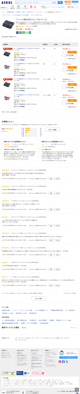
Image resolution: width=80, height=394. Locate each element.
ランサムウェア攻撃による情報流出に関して (22, 364)
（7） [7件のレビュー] (22, 68)
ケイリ (12, 276)
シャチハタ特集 (69, 384)
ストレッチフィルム (22, 339)
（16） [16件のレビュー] (22, 52)
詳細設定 (54, 2)
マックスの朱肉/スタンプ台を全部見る (21, 15)
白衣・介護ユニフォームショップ (9, 385)
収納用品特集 (61, 384)
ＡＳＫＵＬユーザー (18, 144)
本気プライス (8, 49)
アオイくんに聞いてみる (68, 357)
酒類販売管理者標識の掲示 (36, 364)
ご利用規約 (34, 353)
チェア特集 (22, 382)
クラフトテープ (37, 338)
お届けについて (5, 353)
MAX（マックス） (39, 15)
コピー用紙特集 (6, 380)
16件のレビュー (5, 131)
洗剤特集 (54, 382)
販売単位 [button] (47, 44)
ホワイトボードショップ (56, 380)
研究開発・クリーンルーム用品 (63, 320)
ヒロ (12, 262)
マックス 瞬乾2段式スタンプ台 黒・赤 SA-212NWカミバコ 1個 (27, 64)
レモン (12, 200)
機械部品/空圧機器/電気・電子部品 (10, 323)
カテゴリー (4, 7)
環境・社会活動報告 (21, 355)
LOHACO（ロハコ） (49, 352)
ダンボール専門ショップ (8, 384)
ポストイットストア (22, 385)
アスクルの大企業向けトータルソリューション (50, 365)
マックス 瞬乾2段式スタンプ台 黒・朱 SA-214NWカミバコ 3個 (27, 79)
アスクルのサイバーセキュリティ (22, 361)
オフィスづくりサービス (33, 385)
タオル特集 (66, 382)
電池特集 (30, 380)
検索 (60, 2)
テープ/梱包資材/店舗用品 (8, 320)
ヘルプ (75, 4)
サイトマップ (34, 352)
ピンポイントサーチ (44, 385)
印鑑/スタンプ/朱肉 (21, 12)
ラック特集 (28, 382)
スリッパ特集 (60, 382)
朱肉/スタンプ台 (31, 12)
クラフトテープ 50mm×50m (24, 338)
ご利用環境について (36, 357)
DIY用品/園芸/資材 (43, 323)
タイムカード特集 (37, 380)
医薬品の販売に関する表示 (36, 367)
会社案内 (19, 352)
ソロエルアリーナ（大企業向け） (50, 354)
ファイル (14, 310)
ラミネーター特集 (46, 380)
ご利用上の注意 (35, 358)
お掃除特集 (48, 382)
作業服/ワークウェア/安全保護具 (29, 323)
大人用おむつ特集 (53, 384)
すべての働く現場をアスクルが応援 (34, 384)
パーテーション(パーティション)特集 (10, 382)
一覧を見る (23, 327)
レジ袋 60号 (66, 338)
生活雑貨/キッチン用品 (7, 313)
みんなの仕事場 (49, 360)
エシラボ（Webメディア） (50, 362)
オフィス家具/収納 (69, 310)
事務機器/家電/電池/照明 (57, 310)
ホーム (3, 12)
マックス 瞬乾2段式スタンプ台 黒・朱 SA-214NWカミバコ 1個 (27, 49)
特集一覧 (51, 385)
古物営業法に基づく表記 (36, 361)
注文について (5, 352)
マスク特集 (45, 384)
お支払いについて (6, 355)
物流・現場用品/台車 (22, 320)
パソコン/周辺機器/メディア (41, 310)
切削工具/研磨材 (43, 320)
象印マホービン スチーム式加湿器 (52, 338)
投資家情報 (20, 353)
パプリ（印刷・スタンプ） (50, 358)
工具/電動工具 (32, 320)
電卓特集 (25, 380)
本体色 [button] (57, 44)
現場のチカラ (17, 384)
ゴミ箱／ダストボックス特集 (38, 382)
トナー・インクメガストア (16, 380)
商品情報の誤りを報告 (71, 29)
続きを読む (25, 157)
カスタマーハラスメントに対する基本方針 (22, 358)
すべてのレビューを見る (70, 293)
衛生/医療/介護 (32, 313)
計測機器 (51, 320)
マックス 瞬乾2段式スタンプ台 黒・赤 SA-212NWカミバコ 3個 (27, 95)
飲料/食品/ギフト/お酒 (21, 313)
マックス (8, 15)
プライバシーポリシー (36, 355)
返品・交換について (6, 357)
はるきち (53, 144)
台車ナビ (23, 384)
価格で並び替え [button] (66, 44)
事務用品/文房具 (10, 12)
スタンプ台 (39, 12)
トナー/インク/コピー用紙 (25, 310)
